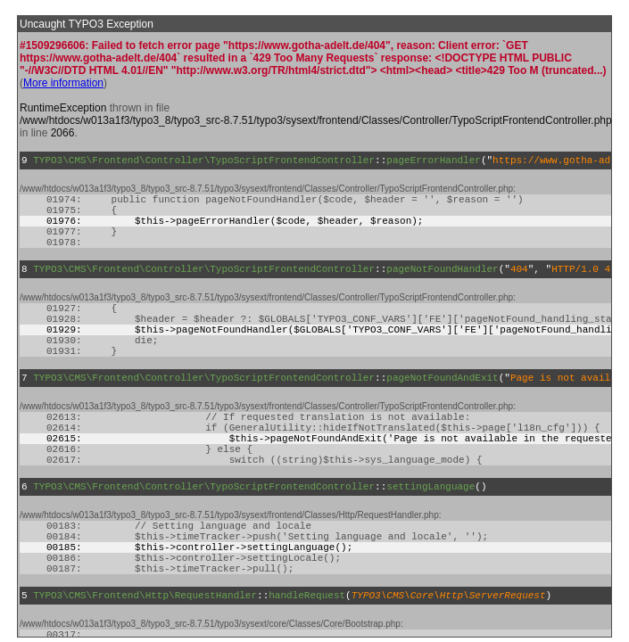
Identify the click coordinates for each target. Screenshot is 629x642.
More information (63, 83)
